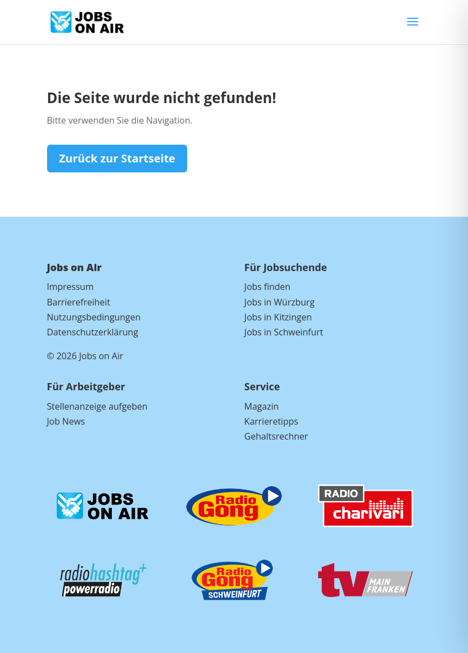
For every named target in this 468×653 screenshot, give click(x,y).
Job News (66, 421)
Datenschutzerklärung (92, 332)
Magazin (261, 406)
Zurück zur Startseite (117, 158)
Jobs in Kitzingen (278, 317)
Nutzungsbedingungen (94, 317)
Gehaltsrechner (276, 436)
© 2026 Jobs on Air (85, 356)
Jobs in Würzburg (279, 302)
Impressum (70, 286)
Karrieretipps (271, 421)
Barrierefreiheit (78, 302)
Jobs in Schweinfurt (283, 332)
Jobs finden (267, 286)
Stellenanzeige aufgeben (97, 406)
